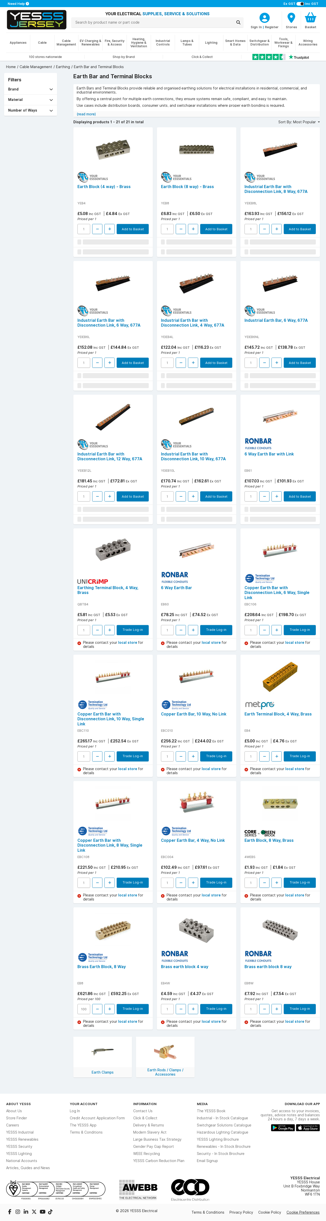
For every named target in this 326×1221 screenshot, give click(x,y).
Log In (75, 1111)
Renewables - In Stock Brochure (224, 1146)
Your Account (84, 1104)
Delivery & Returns (148, 1125)
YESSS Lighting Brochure (218, 1139)
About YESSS (18, 1104)
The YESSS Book (211, 1111)
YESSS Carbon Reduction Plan (158, 1161)
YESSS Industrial (20, 1132)
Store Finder (16, 1118)
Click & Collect (145, 1118)
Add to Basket (133, 229)
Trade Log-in (133, 630)
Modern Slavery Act (150, 1132)
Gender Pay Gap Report (153, 1146)
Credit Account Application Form (97, 1118)
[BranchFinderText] (291, 20)
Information (145, 1104)
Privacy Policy (241, 1212)
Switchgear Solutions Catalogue (224, 1125)
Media (202, 1104)
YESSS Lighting (19, 1154)
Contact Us (143, 1111)
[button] (30, 89)
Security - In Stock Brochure (220, 1154)
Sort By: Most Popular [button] (297, 122)
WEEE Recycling (146, 1154)
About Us (14, 1111)
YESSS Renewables (22, 1139)
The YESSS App (83, 1125)
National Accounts (21, 1161)
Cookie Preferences (303, 1212)
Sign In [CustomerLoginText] (256, 27)
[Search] (238, 22)
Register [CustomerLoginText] (272, 27)
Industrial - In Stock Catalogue (222, 1118)
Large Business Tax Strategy (157, 1139)
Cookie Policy (269, 1212)
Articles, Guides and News (28, 1168)
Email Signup (207, 1161)
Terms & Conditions (86, 1132)
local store (128, 642)
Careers (12, 1125)
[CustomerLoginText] (265, 17)
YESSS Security (19, 1146)
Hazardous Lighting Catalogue (222, 1132)
